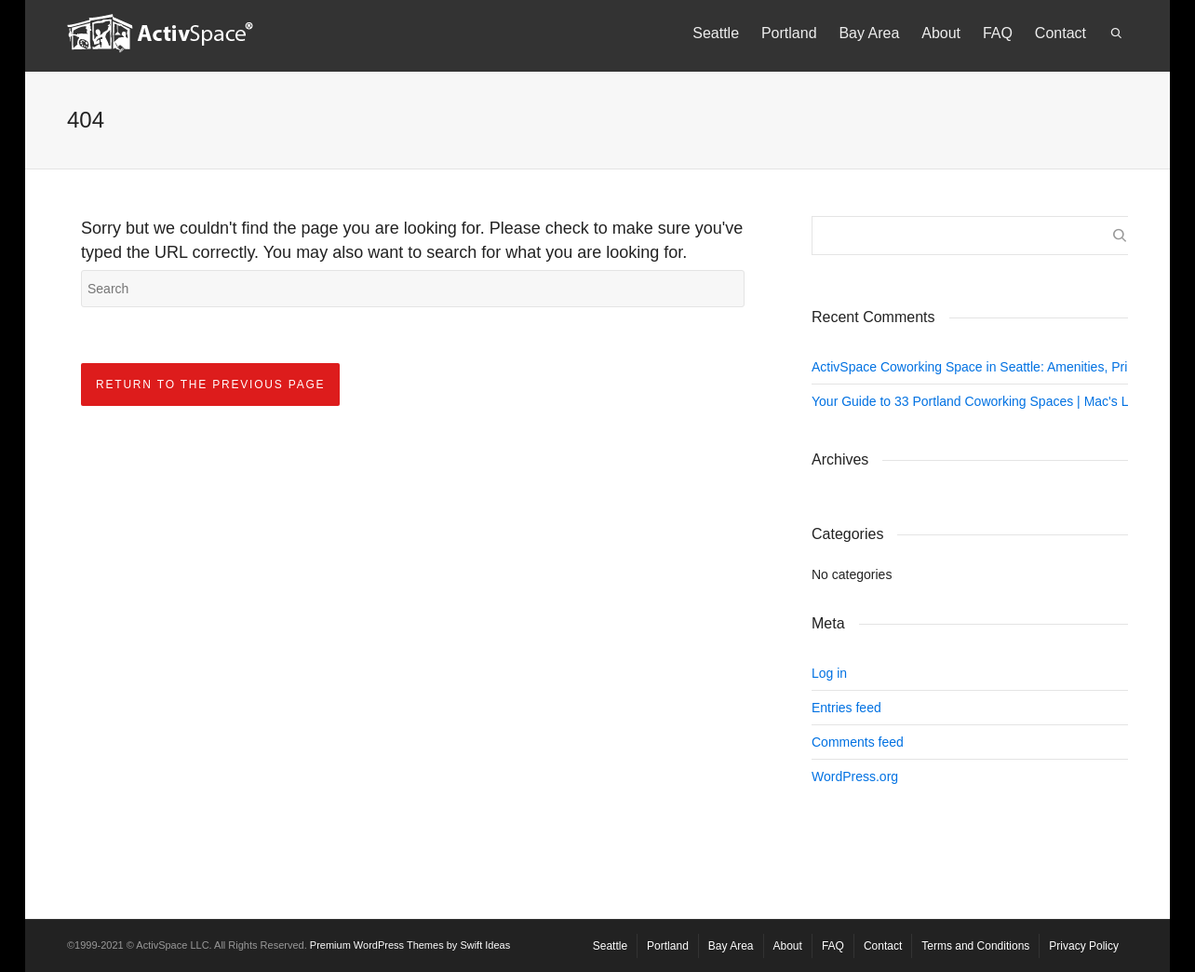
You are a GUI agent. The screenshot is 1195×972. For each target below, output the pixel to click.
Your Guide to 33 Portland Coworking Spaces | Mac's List (976, 401)
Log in (829, 673)
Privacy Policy (1084, 945)
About (940, 33)
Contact (1060, 33)
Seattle (715, 33)
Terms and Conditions (975, 945)
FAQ (998, 33)
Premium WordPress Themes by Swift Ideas (410, 945)
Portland (789, 33)
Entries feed (846, 707)
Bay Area (869, 33)
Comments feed (858, 742)
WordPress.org (855, 776)
